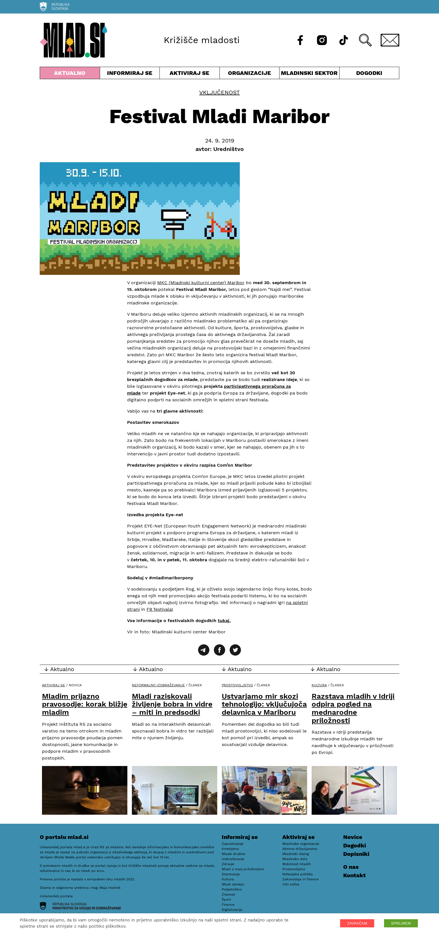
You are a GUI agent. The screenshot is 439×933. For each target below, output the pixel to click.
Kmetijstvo (230, 849)
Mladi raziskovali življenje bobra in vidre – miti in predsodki (172, 704)
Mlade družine (233, 854)
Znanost (228, 894)
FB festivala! (160, 609)
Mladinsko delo (294, 859)
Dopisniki (356, 853)
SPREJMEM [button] (401, 923)
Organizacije (250, 74)
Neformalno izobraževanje (158, 685)
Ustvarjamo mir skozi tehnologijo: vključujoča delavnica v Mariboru (264, 704)
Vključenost (219, 92)
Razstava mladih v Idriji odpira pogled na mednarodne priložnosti (353, 708)
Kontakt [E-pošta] (354, 875)
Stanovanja (231, 874)
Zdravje (228, 864)
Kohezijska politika (297, 874)
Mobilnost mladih (296, 864)
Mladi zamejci (233, 884)
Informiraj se (130, 74)
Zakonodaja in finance (300, 879)
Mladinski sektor (309, 74)
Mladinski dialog (295, 854)
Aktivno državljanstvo (299, 849)
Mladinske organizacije (300, 844)
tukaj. (224, 620)
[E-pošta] (390, 40)
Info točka (290, 884)
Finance (228, 905)
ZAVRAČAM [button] (357, 923)
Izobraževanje (233, 859)
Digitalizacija (232, 910)
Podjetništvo (232, 889)
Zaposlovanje (232, 844)
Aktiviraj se (190, 74)
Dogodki (369, 73)
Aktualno (70, 74)
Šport (226, 899)
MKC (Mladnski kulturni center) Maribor (201, 282)
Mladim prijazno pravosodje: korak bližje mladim (84, 704)
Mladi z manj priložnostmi (243, 869)
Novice (352, 837)
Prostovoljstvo (237, 685)
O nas (351, 866)
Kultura (319, 685)
